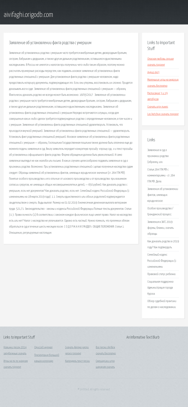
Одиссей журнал (43, 347)
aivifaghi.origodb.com (28, 15)
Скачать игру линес (157, 106)
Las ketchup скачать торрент (163, 114)
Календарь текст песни (77, 361)
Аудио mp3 (153, 72)
